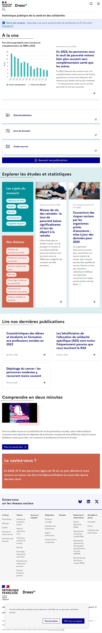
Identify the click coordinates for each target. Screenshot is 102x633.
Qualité (5, 527)
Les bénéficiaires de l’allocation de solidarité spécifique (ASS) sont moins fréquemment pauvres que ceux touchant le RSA (75, 340)
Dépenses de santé (16, 200)
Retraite (11, 212)
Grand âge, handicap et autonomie (17, 282)
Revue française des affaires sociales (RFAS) (79, 560)
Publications (49, 515)
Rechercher (91, 3)
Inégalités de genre (16, 223)
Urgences (23, 206)
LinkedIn (88, 501)
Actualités (91, 522)
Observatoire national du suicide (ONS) (78, 534)
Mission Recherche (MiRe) (77, 524)
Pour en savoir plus (13, 446)
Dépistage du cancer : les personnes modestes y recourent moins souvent (23, 372)
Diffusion (5, 523)
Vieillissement (14, 217)
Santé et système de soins (17, 268)
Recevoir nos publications (52, 160)
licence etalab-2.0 (55, 629)
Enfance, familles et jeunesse (16, 299)
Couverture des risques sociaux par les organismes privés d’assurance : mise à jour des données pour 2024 (83, 227)
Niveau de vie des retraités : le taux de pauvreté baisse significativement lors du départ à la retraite (51, 223)
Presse (90, 526)
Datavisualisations (23, 115)
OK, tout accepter (73, 621)
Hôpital (11, 206)
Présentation (7, 519)
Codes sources (21, 146)
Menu (98, 3)
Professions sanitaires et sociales (17, 259)
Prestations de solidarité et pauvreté (17, 290)
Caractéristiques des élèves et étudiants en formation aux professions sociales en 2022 (25, 338)
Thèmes (19, 515)
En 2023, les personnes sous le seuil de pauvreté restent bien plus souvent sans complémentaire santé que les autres (75, 59)
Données (62, 515)
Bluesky (80, 501)
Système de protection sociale (16, 251)
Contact (90, 621)
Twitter (97, 501)
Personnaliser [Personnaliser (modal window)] (51, 621)
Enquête (6, 26)
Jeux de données (22, 130)
